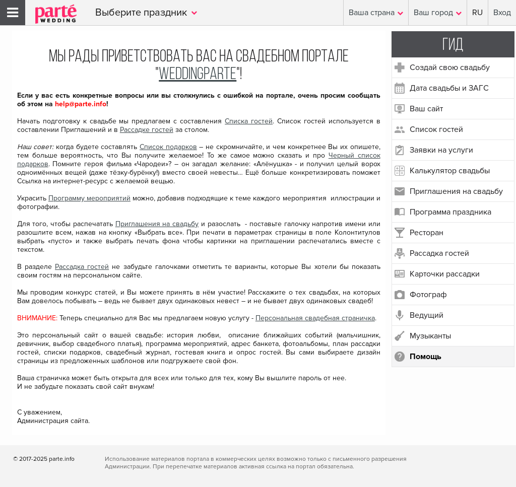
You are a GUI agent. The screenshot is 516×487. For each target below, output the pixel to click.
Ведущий (426, 315)
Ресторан (426, 233)
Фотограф (428, 295)
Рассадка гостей (439, 253)
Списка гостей (249, 121)
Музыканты (430, 336)
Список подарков (168, 147)
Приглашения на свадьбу (456, 191)
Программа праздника (450, 212)
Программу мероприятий (89, 198)
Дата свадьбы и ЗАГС (449, 88)
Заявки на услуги (441, 150)
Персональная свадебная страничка (315, 318)
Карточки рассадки (445, 274)
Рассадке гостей (146, 129)
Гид (453, 45)
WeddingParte (197, 75)
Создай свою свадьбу (450, 67)
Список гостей (436, 129)
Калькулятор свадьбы (450, 171)
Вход (502, 13)
